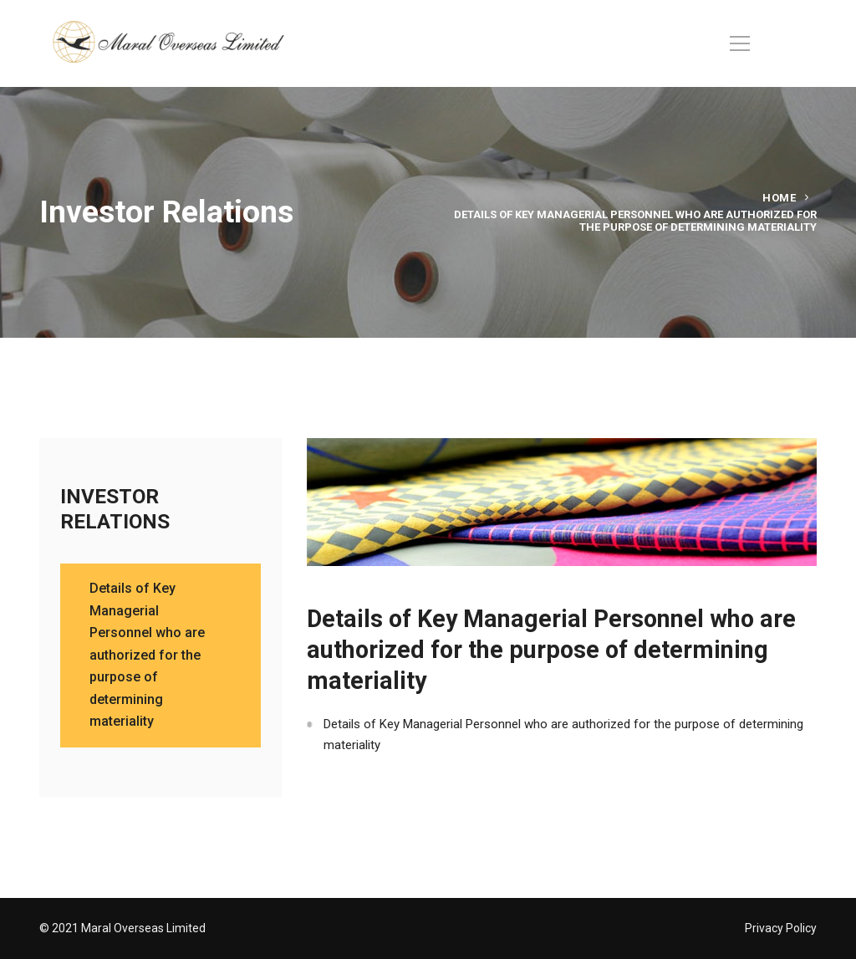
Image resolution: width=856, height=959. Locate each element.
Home (779, 197)
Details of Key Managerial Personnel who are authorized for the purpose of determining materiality (563, 734)
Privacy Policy (781, 928)
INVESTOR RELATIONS (115, 508)
